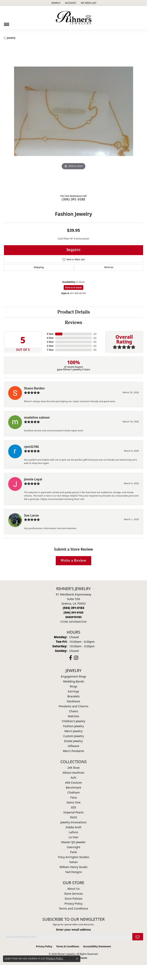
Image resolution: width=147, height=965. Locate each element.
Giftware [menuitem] (73, 746)
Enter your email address (73, 929)
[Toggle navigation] (6, 23)
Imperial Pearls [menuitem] (73, 812)
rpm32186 (31, 447)
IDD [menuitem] (73, 807)
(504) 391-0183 (73, 199)
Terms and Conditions (73, 908)
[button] (55, 3)
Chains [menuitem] (73, 711)
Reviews (73, 323)
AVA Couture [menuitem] (73, 782)
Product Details (73, 312)
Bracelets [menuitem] (73, 696)
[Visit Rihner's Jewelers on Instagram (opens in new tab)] (76, 657)
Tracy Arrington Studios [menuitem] (73, 857)
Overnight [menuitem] (73, 847)
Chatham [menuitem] (73, 792)
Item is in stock (73, 287)
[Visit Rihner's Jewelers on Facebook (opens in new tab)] (70, 657)
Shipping (39, 267)
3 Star (50, 342)
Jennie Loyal (33, 479)
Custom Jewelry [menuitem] (73, 736)
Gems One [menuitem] (73, 802)
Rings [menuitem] (73, 686)
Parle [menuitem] (73, 852)
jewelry (11, 38)
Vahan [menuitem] (73, 862)
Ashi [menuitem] (73, 777)
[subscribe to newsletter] (137, 936)
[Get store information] (73, 621)
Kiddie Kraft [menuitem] (73, 827)
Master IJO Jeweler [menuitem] (73, 842)
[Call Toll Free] (73, 612)
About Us (73, 888)
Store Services (73, 893)
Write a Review (73, 560)
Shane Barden (34, 388)
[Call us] (73, 617)
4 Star (50, 338)
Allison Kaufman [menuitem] (74, 772)
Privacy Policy (73, 903)
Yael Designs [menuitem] (73, 872)
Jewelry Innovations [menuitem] (74, 822)
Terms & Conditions (67, 946)
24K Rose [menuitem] (73, 767)
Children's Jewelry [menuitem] (73, 721)
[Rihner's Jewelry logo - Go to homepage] (73, 18)
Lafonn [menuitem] (73, 832)
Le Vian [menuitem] (73, 837)
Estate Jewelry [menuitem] (73, 741)
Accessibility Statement (97, 946)
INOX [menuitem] (73, 817)
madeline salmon (37, 417)
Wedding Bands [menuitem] (73, 681)
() (94, 334)
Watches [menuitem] (73, 716)
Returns (108, 267)
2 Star (50, 345)
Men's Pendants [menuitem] (73, 751)
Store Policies (74, 898)
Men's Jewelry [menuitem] (73, 731)
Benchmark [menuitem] (73, 787)
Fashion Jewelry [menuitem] (73, 726)
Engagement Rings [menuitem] (73, 676)
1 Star (50, 349)
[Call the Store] (73, 608)
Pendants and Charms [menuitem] (73, 706)
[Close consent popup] (77, 958)
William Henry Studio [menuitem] (73, 867)
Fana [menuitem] (73, 797)
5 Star (50, 334)
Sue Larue (31, 515)
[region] (73, 121)
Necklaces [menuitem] (73, 701)
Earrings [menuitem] (73, 691)
